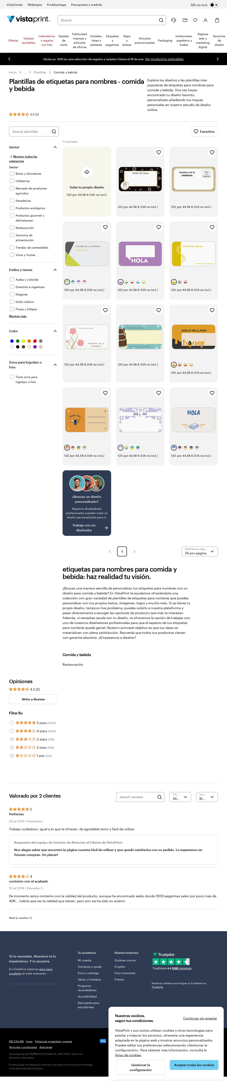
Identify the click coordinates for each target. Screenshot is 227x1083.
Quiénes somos (125, 960)
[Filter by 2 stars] (12, 747)
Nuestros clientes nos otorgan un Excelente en (179, 985)
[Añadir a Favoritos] (159, 152)
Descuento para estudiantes (88, 1005)
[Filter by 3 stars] (12, 739)
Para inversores (125, 973)
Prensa (119, 979)
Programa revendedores (87, 988)
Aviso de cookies (128, 1055)
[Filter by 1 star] (12, 756)
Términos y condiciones (23, 1047)
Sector (14, 147)
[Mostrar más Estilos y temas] (18, 316)
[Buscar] (161, 20)
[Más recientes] (207, 797)
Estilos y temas (20, 270)
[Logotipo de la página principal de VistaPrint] (28, 20)
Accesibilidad (87, 996)
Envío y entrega (88, 973)
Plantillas (40, 72)
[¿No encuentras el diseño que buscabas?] (87, 503)
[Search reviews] (137, 797)
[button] (110, 551)
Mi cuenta (84, 960)
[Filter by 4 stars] (12, 731)
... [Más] (25, 72)
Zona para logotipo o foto (25, 364)
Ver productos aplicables (164, 59)
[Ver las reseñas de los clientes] (24, 114)
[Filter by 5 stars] (12, 723)
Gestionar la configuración (141, 1067)
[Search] (159, 797)
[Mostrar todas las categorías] (29, 158)
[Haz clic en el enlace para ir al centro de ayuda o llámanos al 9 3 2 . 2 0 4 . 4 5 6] (173, 20)
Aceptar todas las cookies (194, 1065)
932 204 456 (16, 1041)
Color (13, 331)
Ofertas (13, 40)
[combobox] (109, 20)
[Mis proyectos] (185, 20)
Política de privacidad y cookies (53, 1041)
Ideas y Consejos (89, 979)
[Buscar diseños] (54, 131)
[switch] (208, 4)
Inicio (12, 72)
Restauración (73, 664)
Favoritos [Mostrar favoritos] (204, 131)
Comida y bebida (65, 72)
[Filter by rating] (180, 797)
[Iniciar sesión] (205, 20)
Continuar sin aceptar (200, 1018)
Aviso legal (46, 1047)
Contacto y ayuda (90, 966)
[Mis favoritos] (195, 20)
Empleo (120, 966)
